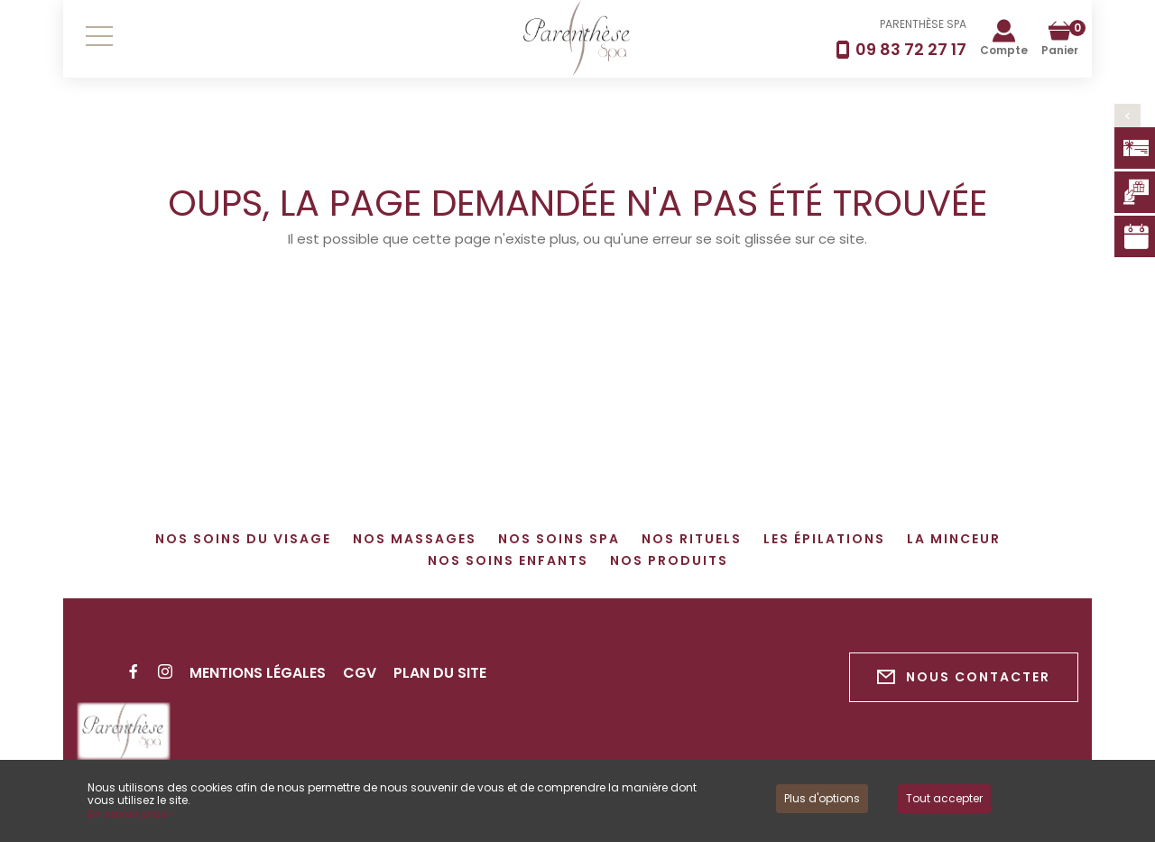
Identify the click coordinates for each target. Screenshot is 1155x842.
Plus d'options (822, 798)
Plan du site (439, 672)
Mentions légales (257, 672)
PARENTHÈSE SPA (923, 24)
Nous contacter (963, 677)
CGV (359, 672)
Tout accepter (944, 798)
